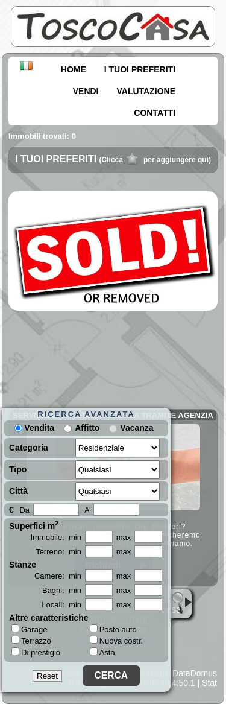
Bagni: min (61, 590)
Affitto (87, 428)
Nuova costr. (116, 640)
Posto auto (113, 629)
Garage (29, 629)
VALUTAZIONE (146, 91)
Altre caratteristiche (49, 618)
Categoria (28, 447)
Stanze (22, 564)
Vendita (34, 428)
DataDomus (194, 673)
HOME (73, 69)
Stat (209, 683)
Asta (102, 652)
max (123, 537)
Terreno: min (58, 551)
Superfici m (34, 525)
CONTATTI (154, 113)
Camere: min (57, 575)
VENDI (86, 91)
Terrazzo (31, 640)
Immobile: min (55, 537)
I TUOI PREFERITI (139, 69)
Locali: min (61, 604)
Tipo (18, 469)
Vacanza (136, 428)
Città (18, 491)
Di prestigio (35, 652)
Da (24, 510)
